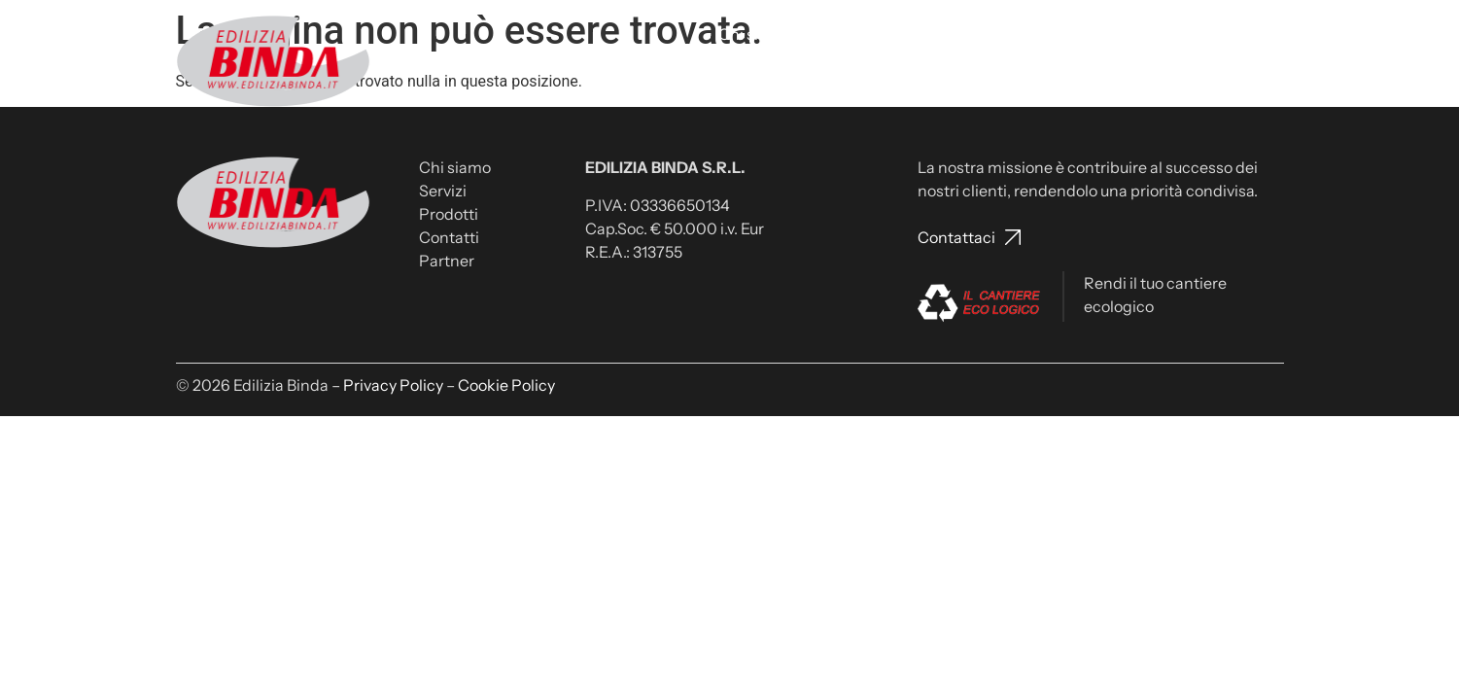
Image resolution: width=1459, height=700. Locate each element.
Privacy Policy (393, 385)
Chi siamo (754, 34)
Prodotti (906, 34)
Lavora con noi (1087, 34)
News (1178, 34)
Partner (1245, 34)
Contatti (985, 34)
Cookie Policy (506, 385)
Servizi (833, 34)
